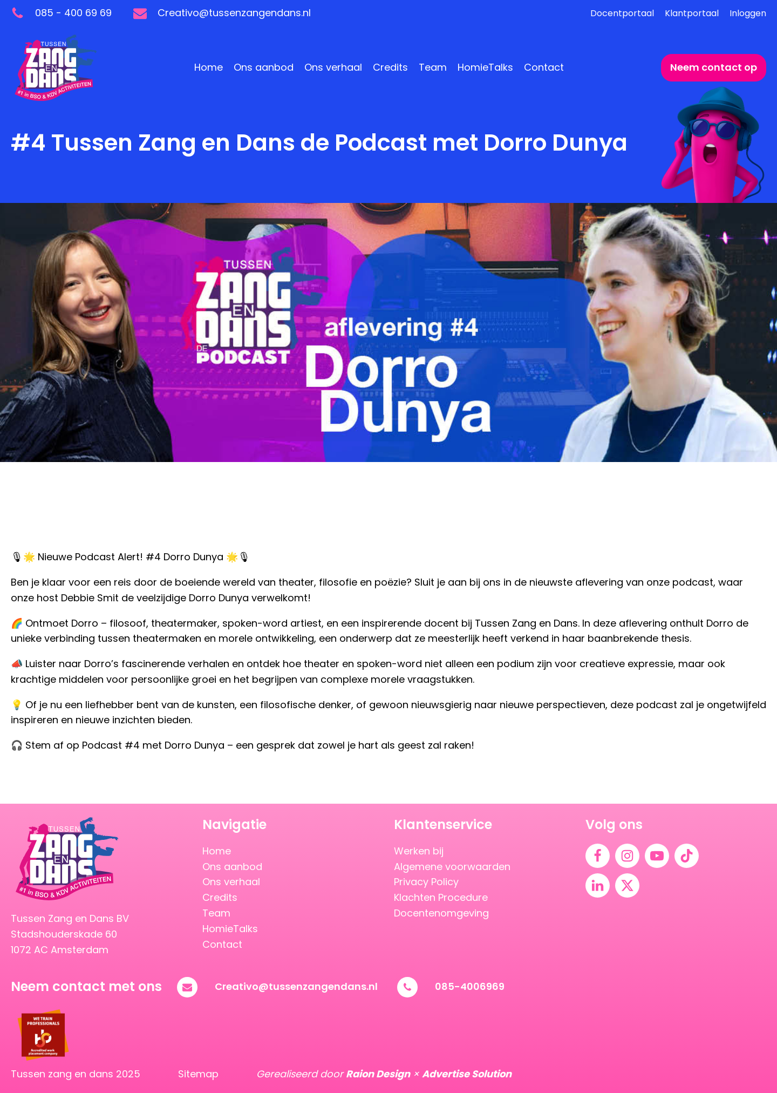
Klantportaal (692, 13)
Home (208, 67)
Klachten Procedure (441, 897)
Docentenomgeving (441, 913)
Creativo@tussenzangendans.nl (296, 986)
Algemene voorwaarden (452, 866)
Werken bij (419, 851)
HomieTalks (485, 67)
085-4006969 (470, 986)
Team (433, 67)
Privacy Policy (426, 881)
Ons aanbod (264, 67)
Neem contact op (713, 67)
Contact (544, 67)
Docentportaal (622, 13)
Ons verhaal (333, 67)
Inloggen (748, 13)
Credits (390, 67)
